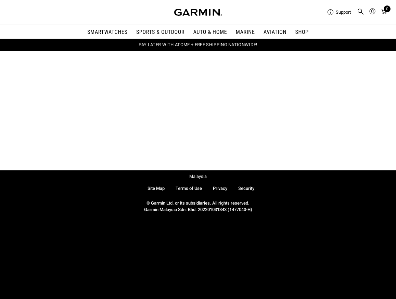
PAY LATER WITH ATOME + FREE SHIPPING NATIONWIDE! (198, 44)
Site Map (156, 188)
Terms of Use (189, 188)
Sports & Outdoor (160, 32)
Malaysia (198, 176)
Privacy (220, 188)
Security (246, 188)
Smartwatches (107, 32)
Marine (245, 32)
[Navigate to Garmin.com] (198, 12)
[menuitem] (340, 12)
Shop (302, 32)
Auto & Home (210, 32)
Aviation (275, 32)
